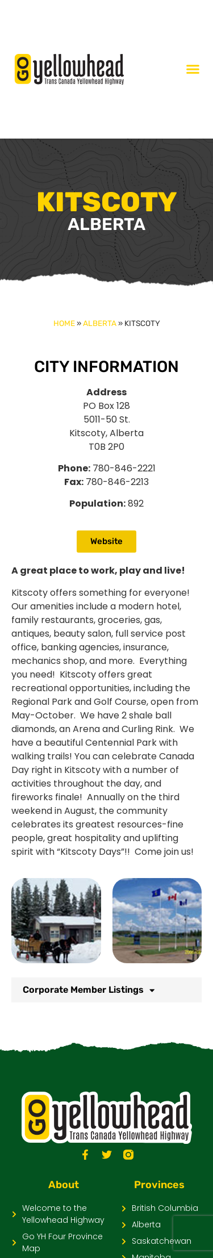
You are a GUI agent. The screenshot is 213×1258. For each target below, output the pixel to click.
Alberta (99, 323)
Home (64, 323)
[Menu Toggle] (193, 69)
